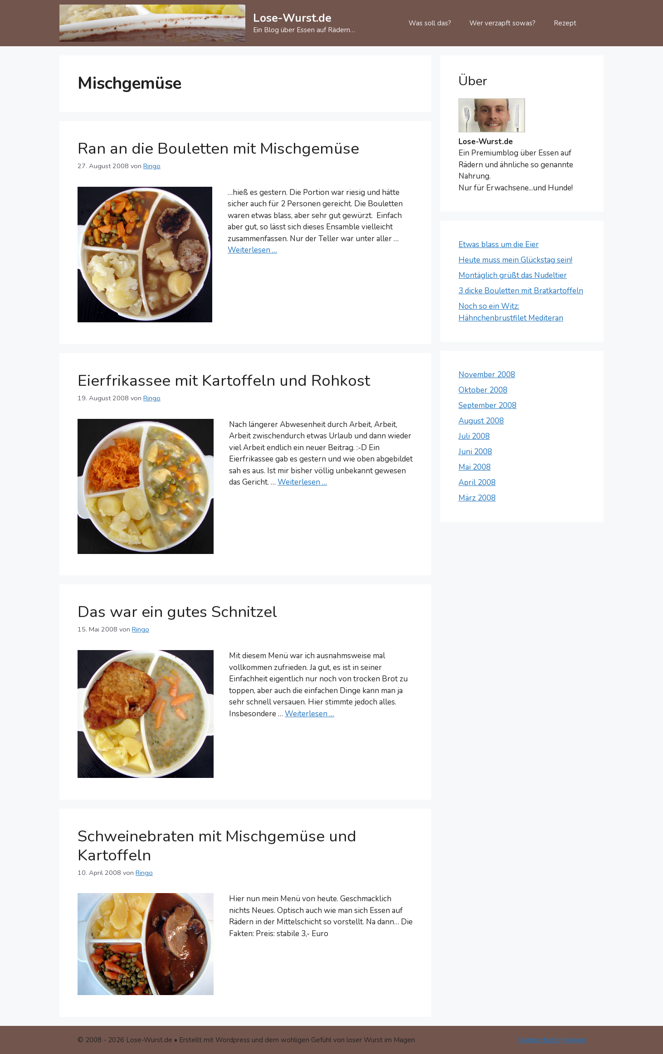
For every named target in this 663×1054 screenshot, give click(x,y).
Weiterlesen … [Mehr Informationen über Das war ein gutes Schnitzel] (309, 714)
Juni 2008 (475, 452)
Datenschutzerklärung (551, 1039)
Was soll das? (430, 23)
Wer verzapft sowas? (502, 23)
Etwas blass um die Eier (498, 244)
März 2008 (477, 498)
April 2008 (477, 482)
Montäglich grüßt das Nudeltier (512, 275)
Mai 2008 (474, 467)
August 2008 (481, 421)
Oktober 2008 (482, 390)
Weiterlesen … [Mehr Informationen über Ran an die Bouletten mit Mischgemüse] (252, 250)
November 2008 (486, 374)
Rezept (565, 23)
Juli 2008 (474, 436)
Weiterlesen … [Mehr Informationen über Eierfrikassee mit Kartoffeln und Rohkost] (302, 482)
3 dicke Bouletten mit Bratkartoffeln (520, 291)
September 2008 (487, 405)
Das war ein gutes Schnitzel (177, 611)
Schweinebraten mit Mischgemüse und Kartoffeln (217, 846)
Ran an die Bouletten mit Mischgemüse (218, 148)
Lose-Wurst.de (292, 18)
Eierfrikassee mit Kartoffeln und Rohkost (224, 380)
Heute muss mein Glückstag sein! (515, 260)
